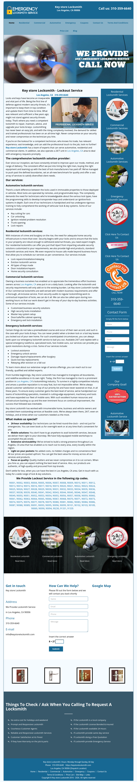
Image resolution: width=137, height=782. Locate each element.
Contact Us (98, 23)
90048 (92, 492)
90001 (12, 482)
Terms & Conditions (55, 775)
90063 (27, 498)
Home (11, 23)
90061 (12, 498)
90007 (56, 482)
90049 (12, 495)
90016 (34, 486)
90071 (77, 498)
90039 (27, 492)
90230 (56, 508)
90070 (70, 498)
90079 (48, 502)
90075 (19, 502)
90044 (63, 492)
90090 (41, 508)
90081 (63, 502)
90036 (92, 489)
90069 (34, 508)
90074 (12, 502)
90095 (48, 505)
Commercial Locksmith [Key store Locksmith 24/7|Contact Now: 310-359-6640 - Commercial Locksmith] (52, 556)
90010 (77, 482)
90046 (77, 492)
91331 (63, 508)
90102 (77, 505)
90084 (84, 502)
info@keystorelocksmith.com (20, 634)
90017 (41, 486)
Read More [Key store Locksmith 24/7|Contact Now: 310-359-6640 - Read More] (20, 561)
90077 (34, 502)
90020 (63, 486)
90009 (70, 482)
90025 (12, 489)
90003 (27, 482)
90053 (41, 495)
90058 (77, 495)
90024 (92, 486)
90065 (41, 498)
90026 (19, 489)
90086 (92, 502)
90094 (49, 508)
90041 (41, 492)
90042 (48, 492)
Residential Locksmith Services (117, 93)
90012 (92, 482)
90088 (19, 505)
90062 (19, 498)
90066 (48, 498)
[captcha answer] (120, 361)
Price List (64, 31)
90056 (63, 495)
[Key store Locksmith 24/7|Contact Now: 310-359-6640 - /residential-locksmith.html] (20, 537)
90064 (34, 498)
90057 (70, 495)
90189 (92, 505)
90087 (12, 505)
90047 (84, 492)
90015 (27, 486)
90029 (41, 489)
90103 (84, 505)
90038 (19, 492)
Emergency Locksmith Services (117, 198)
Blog (75, 31)
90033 (70, 489)
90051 (27, 495)
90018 (48, 486)
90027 (27, 489)
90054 (48, 495)
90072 (84, 498)
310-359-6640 (121, 8)
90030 (48, 489)
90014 (19, 486)
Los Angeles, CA (44, 95)
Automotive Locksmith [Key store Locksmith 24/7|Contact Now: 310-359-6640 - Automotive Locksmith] (84, 556)
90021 (70, 486)
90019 (56, 486)
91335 (70, 508)
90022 (77, 486)
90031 (56, 489)
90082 (70, 502)
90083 (77, 502)
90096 (56, 505)
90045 (70, 492)
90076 (27, 502)
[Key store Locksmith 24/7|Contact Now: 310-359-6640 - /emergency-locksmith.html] (117, 537)
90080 (56, 502)
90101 (70, 505)
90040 (34, 492)
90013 (12, 486)
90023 (84, 486)
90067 (56, 498)
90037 (12, 492)
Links (88, 775)
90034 (77, 489)
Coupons (84, 23)
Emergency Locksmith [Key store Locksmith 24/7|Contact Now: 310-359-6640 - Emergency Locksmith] (117, 556)
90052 (34, 495)
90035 (84, 489)
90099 (63, 505)
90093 (41, 505)
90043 (56, 492)
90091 (34, 505)
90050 (19, 495)
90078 (41, 502)
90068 (63, 498)
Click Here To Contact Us (117, 236)
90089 (27, 505)
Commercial (39, 23)
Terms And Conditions (118, 23)
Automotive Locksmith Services (117, 160)
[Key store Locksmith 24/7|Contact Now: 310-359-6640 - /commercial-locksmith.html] (52, 537)
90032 (63, 489)
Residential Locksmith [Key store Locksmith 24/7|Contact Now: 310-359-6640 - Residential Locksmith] (19, 556)
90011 (84, 482)
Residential (24, 23)
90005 (41, 482)
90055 (56, 495)
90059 (84, 495)
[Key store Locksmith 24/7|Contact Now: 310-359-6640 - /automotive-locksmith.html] (84, 537)
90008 (63, 482)
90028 (34, 489)
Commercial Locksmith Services (117, 126)
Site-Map (79, 775)
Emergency (70, 23)
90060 (92, 495)
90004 (34, 482)
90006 (48, 482)
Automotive (55, 23)
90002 (19, 482)
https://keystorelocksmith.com (78, 765)
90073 (92, 498)
